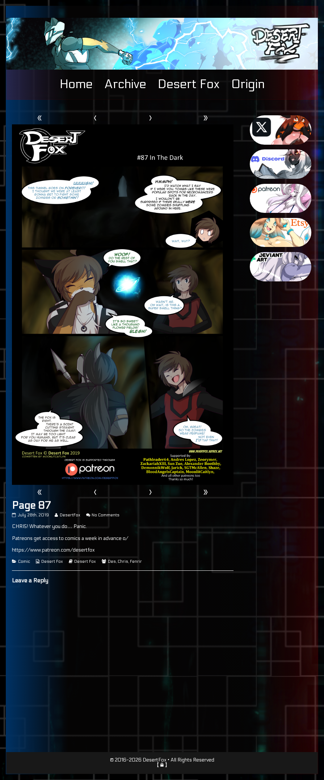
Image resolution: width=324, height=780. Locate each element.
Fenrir (136, 561)
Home (76, 84)
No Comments (105, 515)
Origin (248, 84)
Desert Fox (189, 84)
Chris (123, 561)
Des (112, 561)
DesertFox (69, 515)
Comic (24, 561)
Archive (125, 84)
